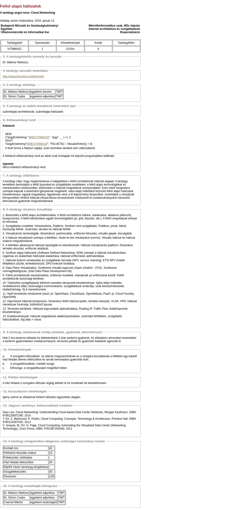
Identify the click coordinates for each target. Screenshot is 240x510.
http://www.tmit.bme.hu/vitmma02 (23, 76)
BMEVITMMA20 (39, 137)
